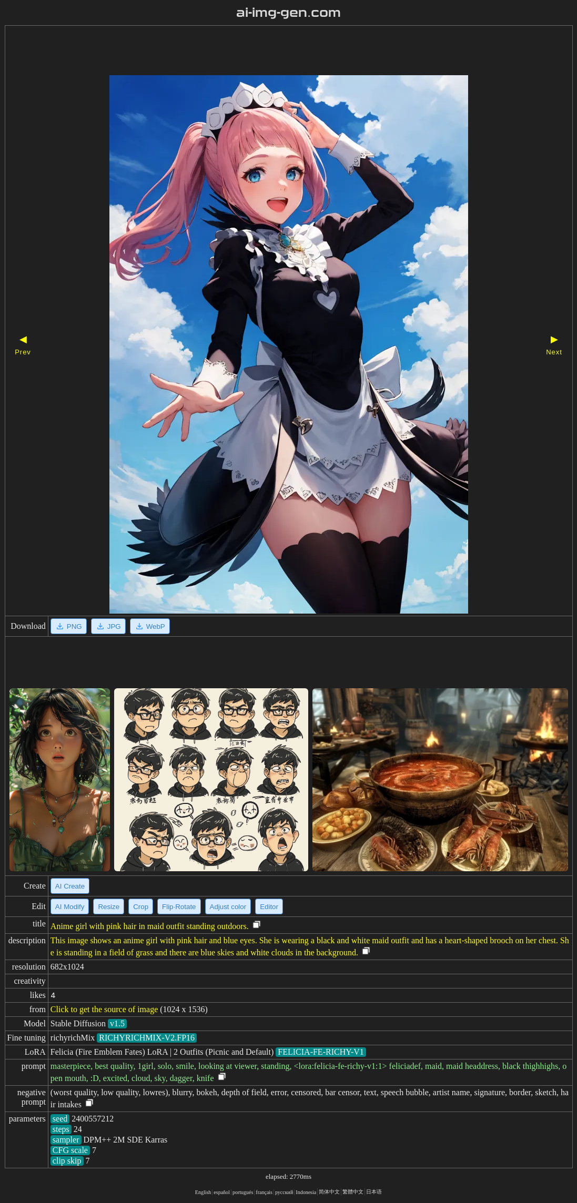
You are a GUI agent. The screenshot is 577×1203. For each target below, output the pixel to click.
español (222, 1192)
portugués (242, 1192)
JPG (108, 626)
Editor (269, 907)
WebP (150, 626)
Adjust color (228, 907)
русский (284, 1192)
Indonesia (306, 1192)
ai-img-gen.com (288, 13)
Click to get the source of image (104, 1009)
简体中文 (329, 1192)
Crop (140, 907)
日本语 (374, 1192)
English (203, 1192)
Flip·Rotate (179, 907)
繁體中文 (352, 1192)
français (264, 1192)
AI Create (70, 886)
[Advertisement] (270, 51)
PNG (68, 626)
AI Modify (70, 907)
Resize (108, 907)
